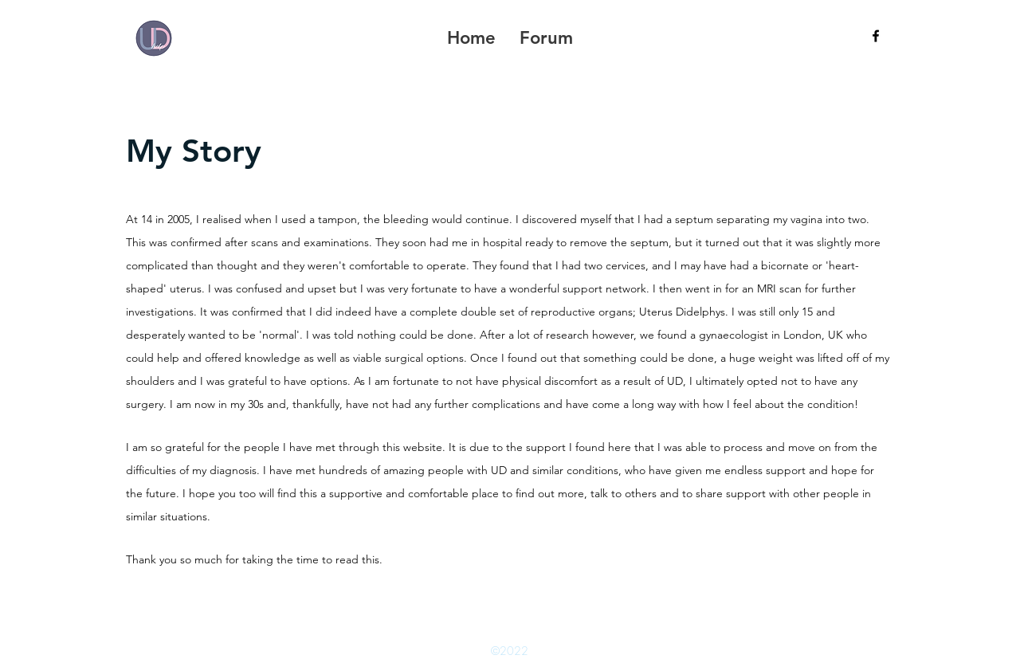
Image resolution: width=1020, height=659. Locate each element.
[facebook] (876, 36)
